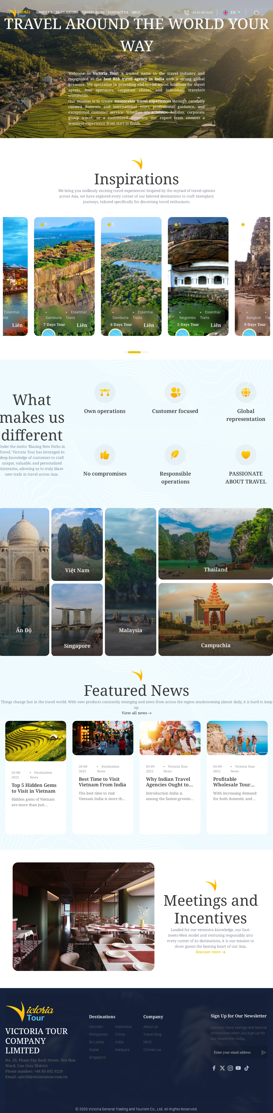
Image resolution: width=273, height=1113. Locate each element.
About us (44, 12)
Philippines (98, 1034)
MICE (147, 1042)
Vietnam (96, 1027)
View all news (137, 712)
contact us (118, 12)
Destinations (102, 1017)
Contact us (152, 1050)
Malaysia (122, 1050)
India (119, 1042)
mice (136, 12)
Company (153, 1017)
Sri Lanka (96, 1042)
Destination (67, 12)
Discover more (211, 952)
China (120, 1034)
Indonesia (123, 1027)
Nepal (94, 1050)
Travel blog (93, 12)
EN (230, 12)
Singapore (97, 1057)
